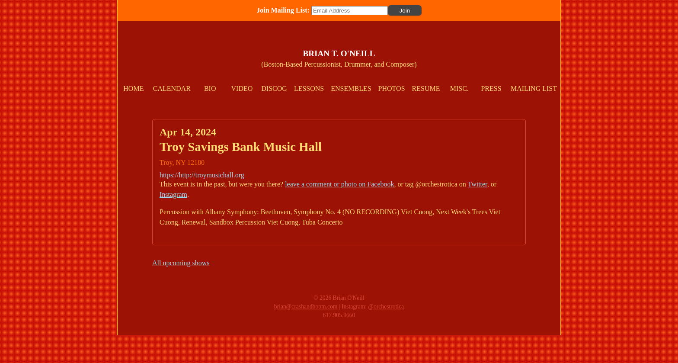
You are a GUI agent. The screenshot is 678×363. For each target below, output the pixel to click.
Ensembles (351, 88)
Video (242, 88)
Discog (274, 88)
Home (133, 88)
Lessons (309, 88)
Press (491, 88)
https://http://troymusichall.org (202, 175)
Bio (210, 88)
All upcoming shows (180, 263)
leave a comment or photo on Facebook (339, 184)
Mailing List (534, 88)
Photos (391, 88)
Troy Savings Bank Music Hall (241, 147)
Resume (426, 88)
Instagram (173, 194)
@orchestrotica (386, 306)
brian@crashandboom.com (306, 306)
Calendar (172, 88)
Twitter (477, 184)
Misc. (459, 88)
